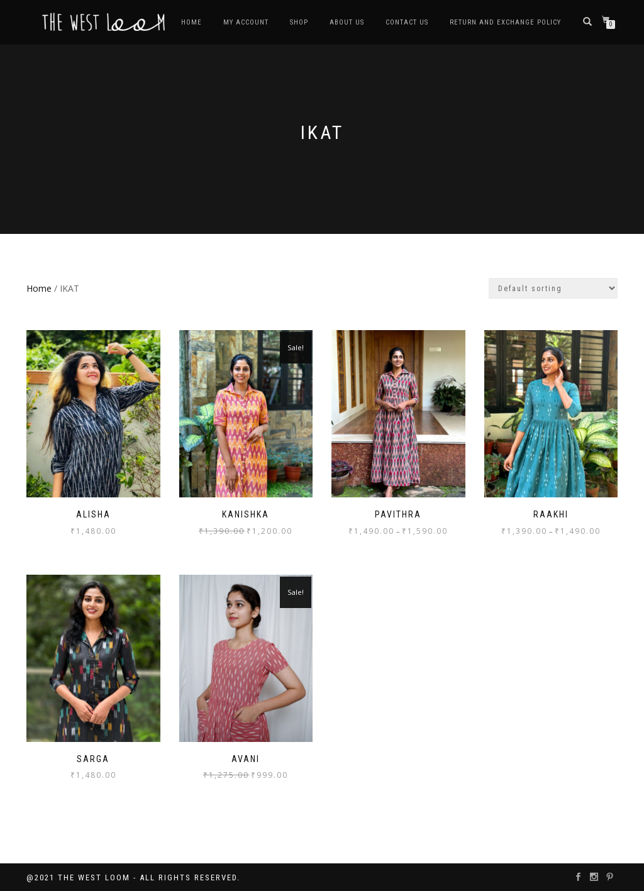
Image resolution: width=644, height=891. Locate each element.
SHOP (299, 22)
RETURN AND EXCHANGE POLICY (505, 22)
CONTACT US (407, 22)
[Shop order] (553, 288)
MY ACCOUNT (246, 22)
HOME (191, 22)
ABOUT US (347, 22)
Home (39, 288)
